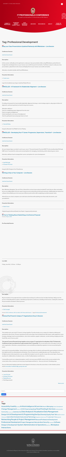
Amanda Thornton (7, 164)
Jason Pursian (6, 374)
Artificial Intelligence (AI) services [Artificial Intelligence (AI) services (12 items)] (31, 406)
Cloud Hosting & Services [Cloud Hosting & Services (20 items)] (45, 409)
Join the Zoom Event (7, 55)
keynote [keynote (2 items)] (59, 417)
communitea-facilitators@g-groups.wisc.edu (16, 366)
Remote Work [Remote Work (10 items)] (39, 422)
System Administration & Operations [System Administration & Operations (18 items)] (32, 425)
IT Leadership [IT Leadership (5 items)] (49, 417)
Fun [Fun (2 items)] (60, 414)
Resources (41, 24)
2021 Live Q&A (17, 312)
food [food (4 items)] (58, 414)
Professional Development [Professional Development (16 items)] (11, 422)
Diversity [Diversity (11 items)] (43, 414)
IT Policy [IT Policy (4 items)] (55, 417)
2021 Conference (9, 312)
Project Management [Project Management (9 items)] (27, 422)
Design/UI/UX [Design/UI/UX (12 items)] (6, 414)
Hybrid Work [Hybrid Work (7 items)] (10, 417)
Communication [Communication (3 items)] (59, 409)
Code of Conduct (59, 24)
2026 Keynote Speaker (24, 24)
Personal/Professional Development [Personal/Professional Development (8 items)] (47, 419)
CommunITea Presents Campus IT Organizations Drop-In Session (22, 316)
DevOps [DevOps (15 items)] (37, 414)
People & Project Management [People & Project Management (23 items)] (23, 419)
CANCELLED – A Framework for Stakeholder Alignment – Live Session (24, 87)
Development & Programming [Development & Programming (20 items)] (22, 414)
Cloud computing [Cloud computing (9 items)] (30, 409)
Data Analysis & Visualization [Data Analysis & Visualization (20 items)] (32, 412)
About (50, 24)
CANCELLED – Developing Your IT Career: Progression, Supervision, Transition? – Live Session (31, 132)
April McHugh (6, 162)
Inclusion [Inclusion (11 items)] (17, 417)
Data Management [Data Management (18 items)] (51, 412)
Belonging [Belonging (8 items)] (50, 406)
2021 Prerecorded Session (25, 312)
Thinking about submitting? (16, 24)
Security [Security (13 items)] (46, 422)
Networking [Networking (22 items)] (6, 419)
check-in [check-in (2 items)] (18, 409)
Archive (33, 24)
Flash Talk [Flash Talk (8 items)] (54, 414)
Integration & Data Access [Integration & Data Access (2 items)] (41, 417)
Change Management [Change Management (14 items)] (9, 409)
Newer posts (61, 383)
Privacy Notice (39, 450)
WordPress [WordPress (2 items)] (48, 425)
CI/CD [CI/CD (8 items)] (22, 409)
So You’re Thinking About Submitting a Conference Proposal (21, 215)
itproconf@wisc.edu (34, 452)
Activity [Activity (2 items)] (18, 406)
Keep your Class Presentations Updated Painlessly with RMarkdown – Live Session (28, 46)
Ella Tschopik (6, 309)
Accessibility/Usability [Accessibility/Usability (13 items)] (9, 406)
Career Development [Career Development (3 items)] (58, 406)
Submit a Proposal (7, 24)
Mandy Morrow (7, 378)
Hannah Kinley (7, 124)
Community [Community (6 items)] (4, 412)
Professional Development (41, 312)
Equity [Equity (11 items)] (49, 414)
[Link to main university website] (33, 447)
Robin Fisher (6, 206)
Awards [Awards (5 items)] (45, 406)
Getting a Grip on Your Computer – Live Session (17, 173)
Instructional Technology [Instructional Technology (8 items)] (28, 417)
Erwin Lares (6, 78)
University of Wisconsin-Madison (11, 3)
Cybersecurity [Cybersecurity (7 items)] (17, 412)
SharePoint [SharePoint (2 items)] (51, 422)
